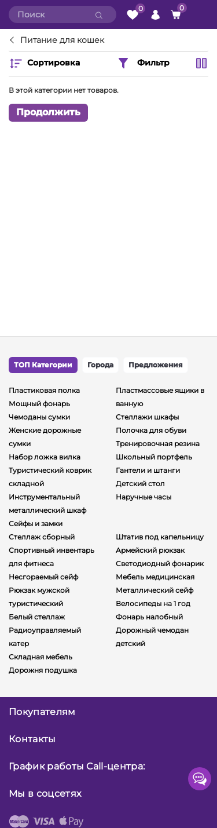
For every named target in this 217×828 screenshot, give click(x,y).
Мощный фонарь (39, 403)
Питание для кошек (62, 40)
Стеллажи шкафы (147, 417)
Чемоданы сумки (39, 417)
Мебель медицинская (155, 576)
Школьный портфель (154, 457)
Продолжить (48, 112)
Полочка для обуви (151, 430)
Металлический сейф (154, 590)
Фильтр (143, 63)
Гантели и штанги (148, 470)
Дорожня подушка (43, 670)
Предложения (155, 364)
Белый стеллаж (37, 616)
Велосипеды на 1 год (153, 603)
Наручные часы (143, 497)
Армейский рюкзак (150, 550)
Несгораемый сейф (43, 576)
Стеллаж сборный (42, 536)
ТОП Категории (43, 364)
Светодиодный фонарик (160, 563)
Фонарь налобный (149, 616)
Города (100, 364)
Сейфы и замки (35, 523)
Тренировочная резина (158, 443)
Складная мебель (40, 656)
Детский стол (140, 483)
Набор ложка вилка (44, 457)
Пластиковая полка (44, 390)
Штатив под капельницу (160, 536)
